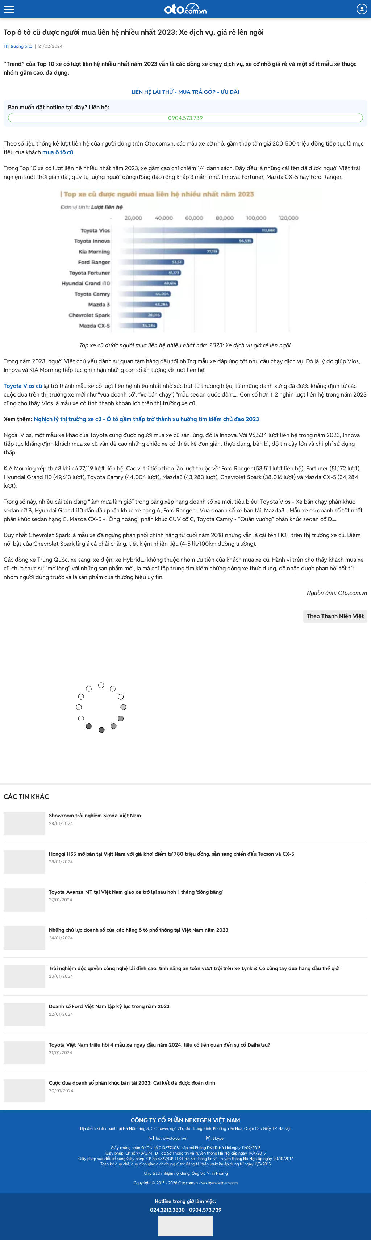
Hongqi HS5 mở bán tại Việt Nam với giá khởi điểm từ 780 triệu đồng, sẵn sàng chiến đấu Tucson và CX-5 (171, 854)
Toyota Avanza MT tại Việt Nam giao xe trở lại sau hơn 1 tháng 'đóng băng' (136, 892)
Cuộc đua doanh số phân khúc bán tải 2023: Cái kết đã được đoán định (132, 1083)
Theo (335, 616)
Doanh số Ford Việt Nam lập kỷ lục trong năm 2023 (109, 1006)
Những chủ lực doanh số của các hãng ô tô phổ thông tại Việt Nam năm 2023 (138, 930)
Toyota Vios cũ (23, 386)
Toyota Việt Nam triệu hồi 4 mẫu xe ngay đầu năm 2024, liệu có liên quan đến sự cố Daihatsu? (159, 1045)
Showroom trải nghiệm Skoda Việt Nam (95, 815)
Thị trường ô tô (18, 46)
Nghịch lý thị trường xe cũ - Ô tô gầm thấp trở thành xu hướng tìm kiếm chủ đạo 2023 (146, 419)
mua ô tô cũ (57, 152)
